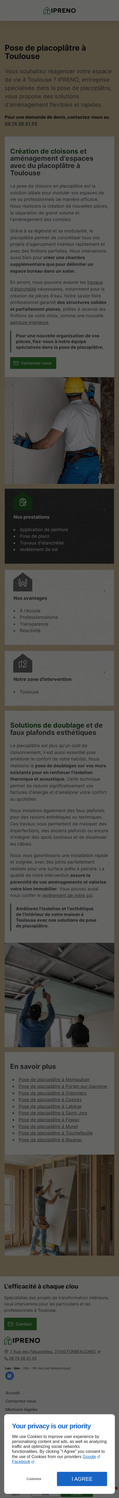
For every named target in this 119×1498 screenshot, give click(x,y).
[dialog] (59, 1454)
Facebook (21, 1461)
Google (89, 1456)
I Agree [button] (82, 1479)
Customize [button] (34, 1479)
